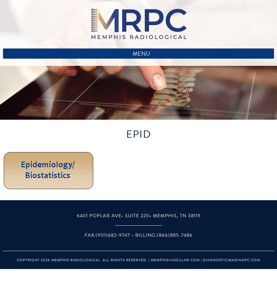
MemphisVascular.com (175, 260)
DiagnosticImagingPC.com (231, 260)
